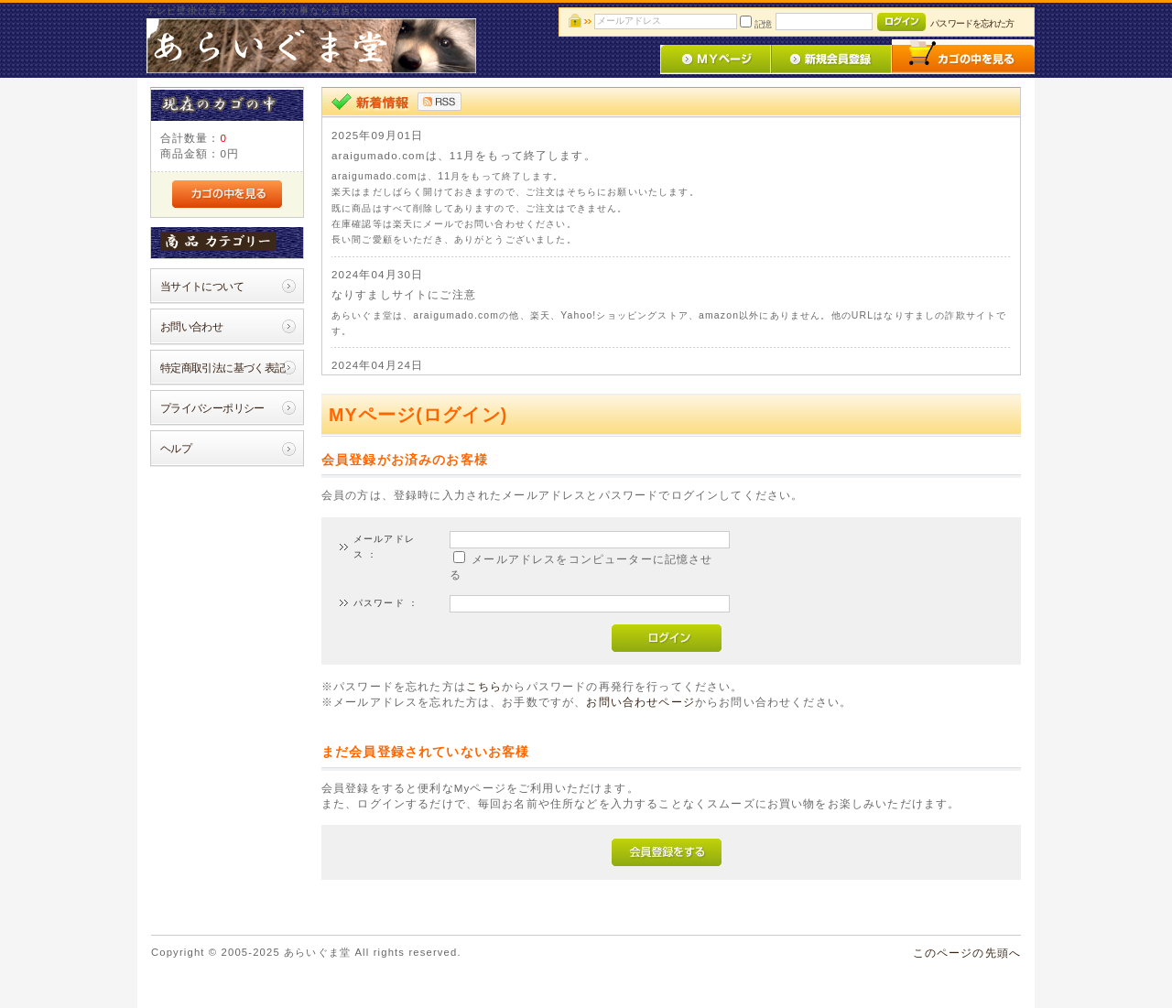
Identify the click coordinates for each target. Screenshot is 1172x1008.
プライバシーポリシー (212, 408)
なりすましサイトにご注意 (403, 294)
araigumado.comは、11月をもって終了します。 (463, 155)
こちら (484, 686)
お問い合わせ (191, 326)
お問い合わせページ (640, 702)
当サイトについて (202, 286)
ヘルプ (175, 448)
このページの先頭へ (967, 953)
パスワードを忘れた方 (972, 23)
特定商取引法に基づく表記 (223, 368)
